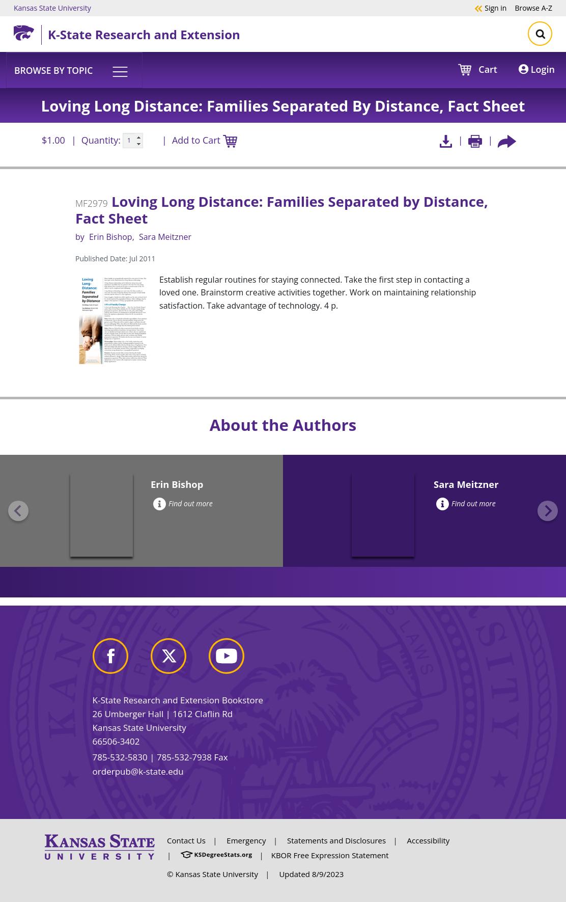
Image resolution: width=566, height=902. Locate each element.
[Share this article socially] (507, 140)
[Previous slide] (18, 511)
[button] (74, 70)
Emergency (246, 840)
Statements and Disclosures (336, 840)
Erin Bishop (110, 236)
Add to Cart (204, 141)
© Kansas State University (212, 874)
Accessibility (428, 840)
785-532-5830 (120, 757)
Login (537, 69)
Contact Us (186, 840)
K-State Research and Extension (144, 34)
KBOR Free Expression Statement (330, 855)
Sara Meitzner (165, 236)
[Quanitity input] (133, 140)
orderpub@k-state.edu (138, 771)
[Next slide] (547, 511)
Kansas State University (52, 8)
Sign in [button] (490, 8)
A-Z (533, 8)
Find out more (183, 503)
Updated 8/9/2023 (311, 874)
